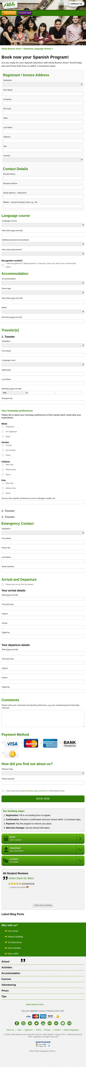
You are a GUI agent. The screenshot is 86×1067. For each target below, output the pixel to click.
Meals (4, 308)
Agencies (28, 1030)
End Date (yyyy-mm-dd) (12, 317)
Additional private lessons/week (15, 240)
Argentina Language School (37, 49)
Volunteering (8, 985)
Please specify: (8, 779)
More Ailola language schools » (43, 1051)
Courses (6, 979)
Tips (3, 996)
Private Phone (9, 174)
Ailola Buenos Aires (11, 49)
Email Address (8, 567)
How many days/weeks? (12, 250)
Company (7, 99)
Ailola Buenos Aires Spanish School (25, 1034)
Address (6, 137)
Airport (5, 614)
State (5, 118)
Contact (57, 1030)
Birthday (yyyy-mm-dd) (11, 389)
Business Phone (10, 183)
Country (6, 156)
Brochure (9, 13)
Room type (6, 288)
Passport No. (7, 398)
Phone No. (6, 548)
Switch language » (71, 1030)
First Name (8, 90)
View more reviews (43, 905)
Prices (5, 990)
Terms (38, 1030)
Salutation (7, 80)
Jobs (19, 1030)
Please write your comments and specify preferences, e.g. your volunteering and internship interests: (40, 706)
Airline (4, 623)
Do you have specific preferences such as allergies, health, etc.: (29, 498)
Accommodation (9, 279)
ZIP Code (7, 109)
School (5, 961)
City (5, 146)
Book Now (25, 13)
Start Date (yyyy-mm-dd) (12, 231)
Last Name (7, 127)
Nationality (6, 370)
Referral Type (7, 769)
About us (10, 1030)
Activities (6, 967)
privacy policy (32, 791)
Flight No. (6, 633)
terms (44, 791)
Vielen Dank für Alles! (21, 878)
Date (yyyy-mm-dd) (10, 595)
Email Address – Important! (15, 193)
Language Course (9, 221)
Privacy (47, 1030)
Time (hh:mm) (8, 604)
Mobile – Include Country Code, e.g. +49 (20, 202)
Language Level (8, 360)
